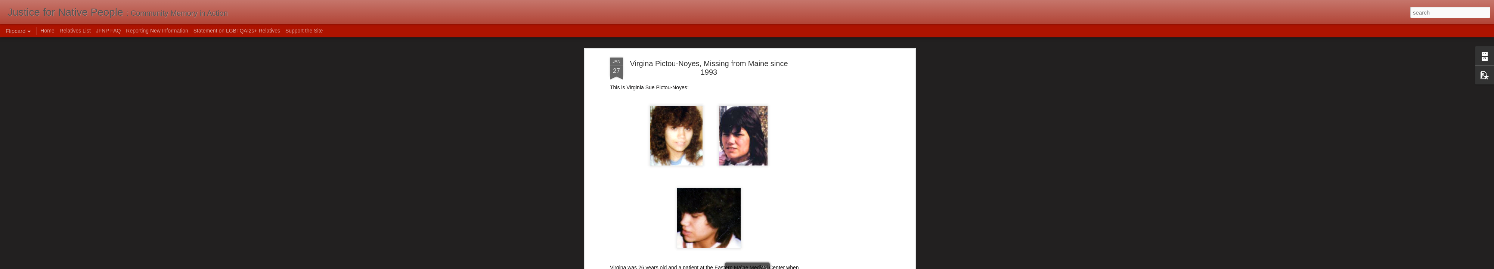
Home (47, 31)
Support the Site (304, 31)
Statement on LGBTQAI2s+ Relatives (236, 31)
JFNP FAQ (108, 31)
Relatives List (75, 31)
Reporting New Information (157, 31)
